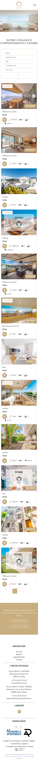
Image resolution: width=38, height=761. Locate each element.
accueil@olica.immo (19, 683)
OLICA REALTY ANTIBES (19, 671)
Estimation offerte (19, 626)
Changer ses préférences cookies (20, 746)
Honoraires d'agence (20, 744)
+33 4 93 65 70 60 (19, 680)
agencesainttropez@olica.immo (19, 698)
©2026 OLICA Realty (11, 741)
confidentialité (8, 756)
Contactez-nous (19, 621)
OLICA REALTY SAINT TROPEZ (19, 687)
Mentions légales (28, 741)
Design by (19, 749)
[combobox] (19, 53)
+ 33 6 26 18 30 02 (19, 696)
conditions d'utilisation (22, 756)
